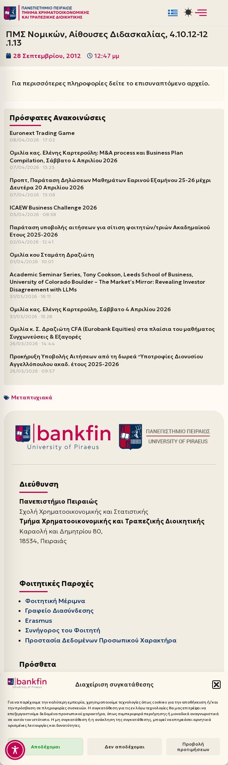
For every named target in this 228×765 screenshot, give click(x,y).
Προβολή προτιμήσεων (193, 746)
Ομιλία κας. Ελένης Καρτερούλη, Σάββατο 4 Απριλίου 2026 (90, 309)
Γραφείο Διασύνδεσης (59, 610)
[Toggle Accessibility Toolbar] (15, 750)
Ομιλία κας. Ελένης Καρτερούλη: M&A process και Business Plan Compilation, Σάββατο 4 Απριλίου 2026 (96, 156)
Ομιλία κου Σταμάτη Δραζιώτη (52, 254)
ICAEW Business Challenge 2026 (53, 207)
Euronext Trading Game (42, 132)
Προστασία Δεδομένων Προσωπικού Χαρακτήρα (101, 640)
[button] (216, 684)
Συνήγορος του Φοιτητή (62, 630)
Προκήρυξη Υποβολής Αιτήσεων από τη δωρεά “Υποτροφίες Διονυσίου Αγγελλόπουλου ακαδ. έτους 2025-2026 (106, 360)
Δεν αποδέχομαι (124, 747)
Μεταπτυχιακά (31, 397)
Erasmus (38, 620)
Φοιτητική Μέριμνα (55, 601)
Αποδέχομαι (45, 747)
